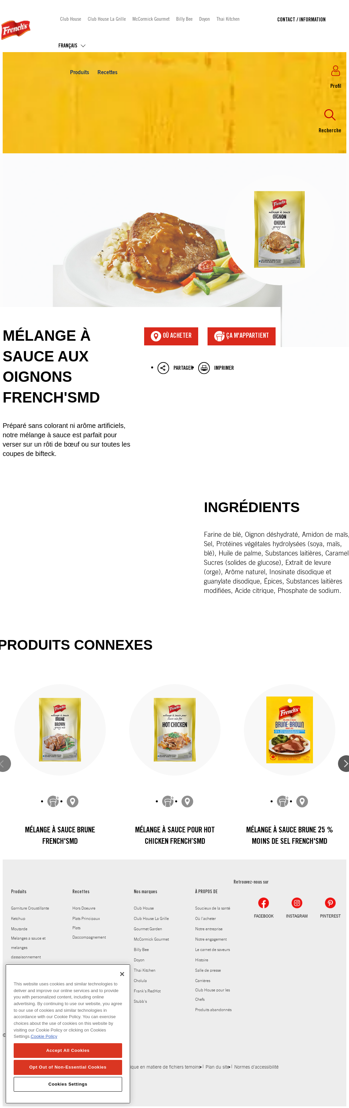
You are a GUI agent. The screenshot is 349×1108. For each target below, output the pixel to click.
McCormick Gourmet (150, 18)
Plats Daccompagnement (89, 932)
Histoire (201, 960)
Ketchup (18, 919)
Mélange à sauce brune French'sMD (60, 836)
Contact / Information (301, 20)
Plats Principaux (86, 919)
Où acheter (171, 336)
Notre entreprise (209, 929)
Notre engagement (211, 939)
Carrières (202, 981)
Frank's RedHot (147, 991)
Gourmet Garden (148, 929)
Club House (70, 18)
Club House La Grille (107, 18)
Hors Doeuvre (83, 908)
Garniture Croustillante (30, 908)
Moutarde (19, 929)
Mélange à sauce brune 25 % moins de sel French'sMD (289, 836)
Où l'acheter (205, 919)
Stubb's (140, 1001)
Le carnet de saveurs (212, 950)
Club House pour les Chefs (212, 994)
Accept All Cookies (67, 1058)
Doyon (204, 18)
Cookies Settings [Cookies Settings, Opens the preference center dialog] (67, 1091)
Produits (79, 72)
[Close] (122, 981)
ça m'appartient (241, 336)
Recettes (107, 72)
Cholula (140, 981)
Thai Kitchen (228, 18)
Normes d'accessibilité (256, 1067)
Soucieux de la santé (212, 908)
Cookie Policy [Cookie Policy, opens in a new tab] (44, 1044)
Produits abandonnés (213, 1010)
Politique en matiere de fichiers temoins (161, 1067)
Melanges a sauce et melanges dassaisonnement (28, 947)
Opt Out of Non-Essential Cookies (68, 1074)
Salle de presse (208, 970)
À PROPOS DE (206, 892)
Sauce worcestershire (29, 967)
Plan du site (217, 1067)
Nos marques (145, 892)
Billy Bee (184, 18)
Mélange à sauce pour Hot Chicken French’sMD (175, 836)
